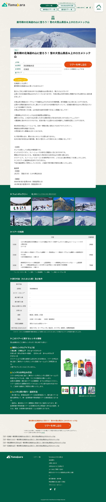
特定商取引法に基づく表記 (57, 482)
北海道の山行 (11, 446)
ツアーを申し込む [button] (78, 64)
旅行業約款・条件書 (55, 479)
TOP (4, 436)
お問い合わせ (80, 7)
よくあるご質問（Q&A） (56, 469)
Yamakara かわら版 (55, 457)
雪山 (16, 50)
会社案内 (51, 460)
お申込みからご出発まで (56, 466)
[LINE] (87, 73)
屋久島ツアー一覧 (68, 9)
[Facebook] (90, 7)
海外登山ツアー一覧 (50, 9)
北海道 (9, 436)
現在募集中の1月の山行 (14, 442)
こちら (43, 432)
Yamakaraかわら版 (67, 5)
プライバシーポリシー (55, 485)
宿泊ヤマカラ (11, 439)
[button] (98, 7)
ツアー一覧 (51, 6)
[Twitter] (87, 7)
